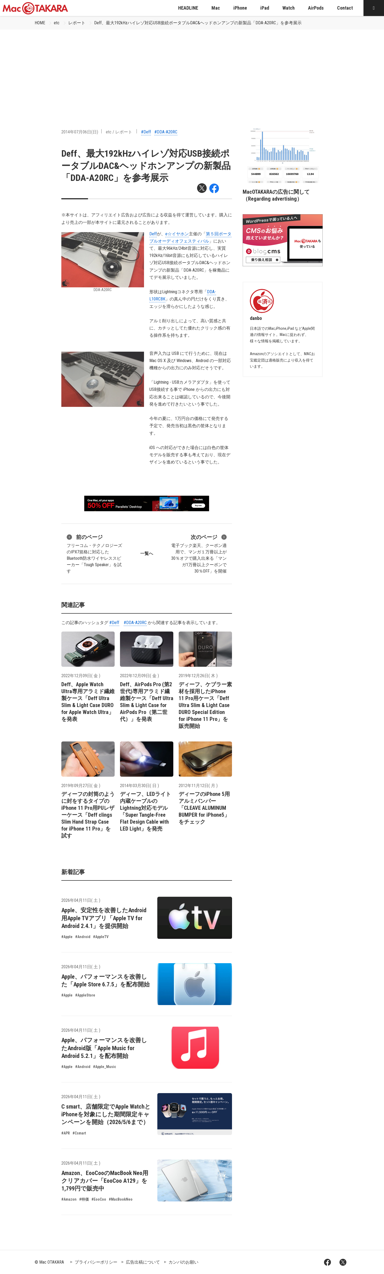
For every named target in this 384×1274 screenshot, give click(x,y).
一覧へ (146, 553)
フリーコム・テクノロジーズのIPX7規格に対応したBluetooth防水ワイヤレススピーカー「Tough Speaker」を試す (94, 553)
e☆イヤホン (177, 233)
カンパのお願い (183, 1262)
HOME (40, 22)
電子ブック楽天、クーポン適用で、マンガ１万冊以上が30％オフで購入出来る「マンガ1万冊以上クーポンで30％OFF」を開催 (199, 553)
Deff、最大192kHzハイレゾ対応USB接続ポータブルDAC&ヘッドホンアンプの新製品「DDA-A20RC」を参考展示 (198, 22)
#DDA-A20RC (165, 131)
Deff (153, 233)
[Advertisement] (192, 69)
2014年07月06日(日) (79, 131)
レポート (76, 22)
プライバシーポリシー (96, 1262)
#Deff (146, 131)
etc (56, 22)
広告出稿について (143, 1262)
